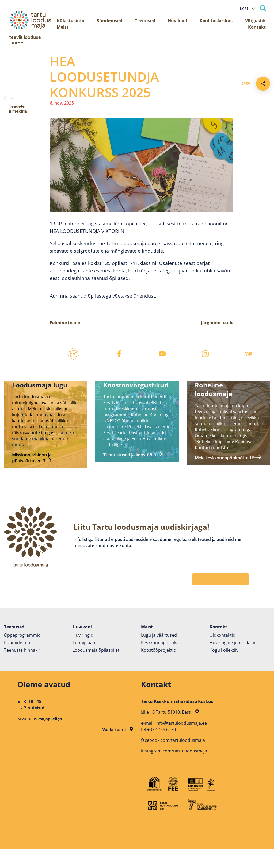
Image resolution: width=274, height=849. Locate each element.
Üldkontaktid (222, 635)
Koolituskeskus (216, 21)
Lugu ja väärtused (159, 635)
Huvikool (177, 21)
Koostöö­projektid (158, 650)
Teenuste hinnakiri (22, 650)
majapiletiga (50, 718)
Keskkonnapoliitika (160, 642)
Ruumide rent (18, 642)
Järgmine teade (217, 323)
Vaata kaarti (117, 729)
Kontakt (257, 27)
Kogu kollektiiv (224, 650)
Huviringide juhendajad (233, 642)
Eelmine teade (65, 323)
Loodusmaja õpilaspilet (96, 650)
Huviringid (83, 635)
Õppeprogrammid (22, 635)
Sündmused (109, 21)
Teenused (145, 21)
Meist (62, 27)
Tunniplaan (84, 642)
